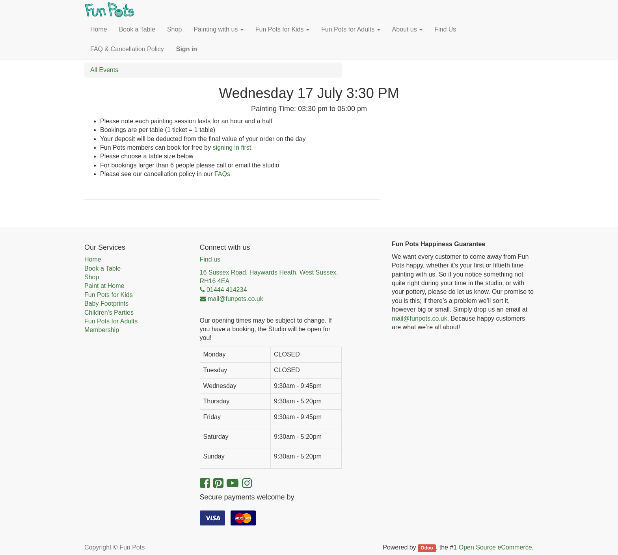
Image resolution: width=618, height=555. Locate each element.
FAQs (222, 174)
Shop (91, 277)
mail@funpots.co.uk (419, 318)
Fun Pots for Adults (111, 321)
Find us (210, 259)
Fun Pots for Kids (108, 294)
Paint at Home (104, 285)
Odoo (427, 548)
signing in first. (232, 147)
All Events (104, 70)
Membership (101, 330)
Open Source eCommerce (495, 547)
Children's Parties (109, 312)
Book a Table (102, 268)
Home (92, 259)
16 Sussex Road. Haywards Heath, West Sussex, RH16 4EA (269, 276)
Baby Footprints (106, 303)
